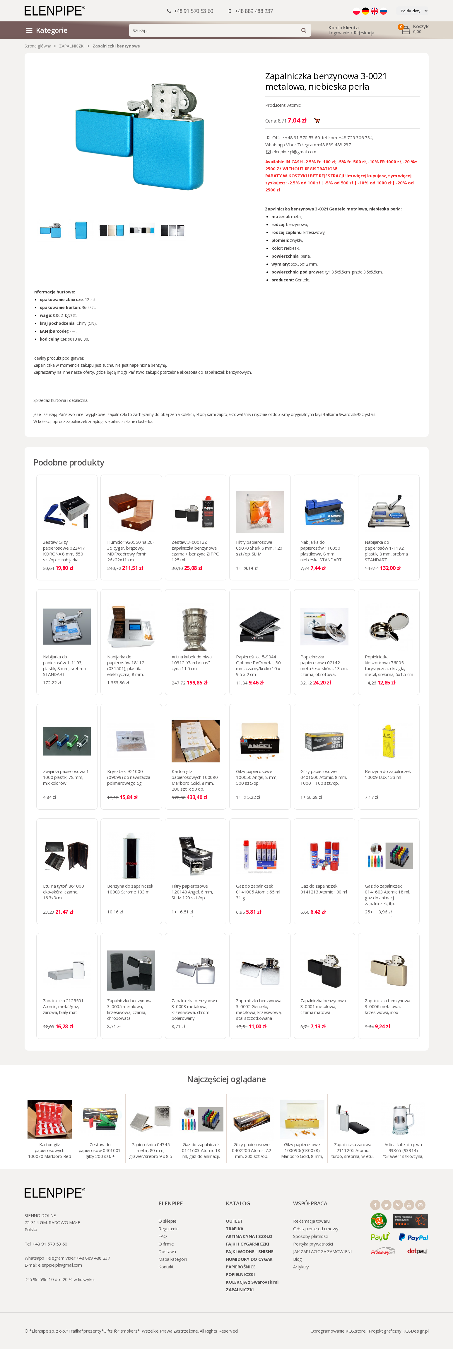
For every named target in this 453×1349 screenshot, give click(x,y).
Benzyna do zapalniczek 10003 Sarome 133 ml (130, 889)
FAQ (162, 1236)
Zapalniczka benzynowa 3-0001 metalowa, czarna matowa (323, 1006)
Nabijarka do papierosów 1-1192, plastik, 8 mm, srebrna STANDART (386, 551)
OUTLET (234, 1221)
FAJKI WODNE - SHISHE (249, 1251)
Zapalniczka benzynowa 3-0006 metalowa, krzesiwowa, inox (387, 1006)
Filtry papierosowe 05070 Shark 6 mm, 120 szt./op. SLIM (259, 548)
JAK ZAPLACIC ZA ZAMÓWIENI (322, 1251)
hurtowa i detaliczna (69, 400)
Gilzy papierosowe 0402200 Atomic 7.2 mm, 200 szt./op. (251, 1150)
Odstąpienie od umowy (315, 1228)
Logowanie (339, 32)
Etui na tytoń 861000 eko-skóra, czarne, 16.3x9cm (63, 892)
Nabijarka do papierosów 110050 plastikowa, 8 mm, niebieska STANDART (321, 551)
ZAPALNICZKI (72, 46)
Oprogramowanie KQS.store (338, 1331)
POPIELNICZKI (240, 1274)
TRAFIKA (234, 1228)
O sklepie (167, 1221)
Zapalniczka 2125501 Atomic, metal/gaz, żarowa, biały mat (63, 1006)
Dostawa (167, 1251)
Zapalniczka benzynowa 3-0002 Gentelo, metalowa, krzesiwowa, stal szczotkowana (259, 1009)
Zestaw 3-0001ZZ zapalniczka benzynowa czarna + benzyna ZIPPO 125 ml (195, 551)
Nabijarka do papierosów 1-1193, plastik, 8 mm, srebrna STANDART (64, 665)
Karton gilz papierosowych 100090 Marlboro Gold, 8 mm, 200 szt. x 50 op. (195, 780)
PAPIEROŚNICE (240, 1267)
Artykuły (301, 1267)
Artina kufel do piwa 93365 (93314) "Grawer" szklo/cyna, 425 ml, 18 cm (403, 1150)
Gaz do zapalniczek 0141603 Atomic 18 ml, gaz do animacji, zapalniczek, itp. (387, 894)
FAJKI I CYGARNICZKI (247, 1244)
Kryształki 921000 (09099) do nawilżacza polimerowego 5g (128, 777)
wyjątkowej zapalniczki (106, 414)
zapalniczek (76, 421)
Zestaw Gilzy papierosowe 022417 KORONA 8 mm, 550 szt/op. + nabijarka (64, 551)
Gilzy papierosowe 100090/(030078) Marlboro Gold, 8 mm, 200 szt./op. (302, 1150)
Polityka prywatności (313, 1244)
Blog (297, 1259)
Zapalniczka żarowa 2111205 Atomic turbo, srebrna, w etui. (352, 1150)
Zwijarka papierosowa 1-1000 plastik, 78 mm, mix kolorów (67, 777)
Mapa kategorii (172, 1259)
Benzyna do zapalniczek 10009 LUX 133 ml (388, 774)
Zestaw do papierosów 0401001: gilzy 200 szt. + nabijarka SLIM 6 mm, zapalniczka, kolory (100, 1150)
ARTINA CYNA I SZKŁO (249, 1236)
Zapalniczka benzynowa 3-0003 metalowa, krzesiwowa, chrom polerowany (194, 1009)
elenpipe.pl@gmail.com (294, 151)
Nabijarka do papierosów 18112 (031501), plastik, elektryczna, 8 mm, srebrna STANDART (126, 668)
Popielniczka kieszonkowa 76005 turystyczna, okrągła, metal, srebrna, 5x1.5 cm (389, 665)
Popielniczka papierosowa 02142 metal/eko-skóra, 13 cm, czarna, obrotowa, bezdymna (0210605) (324, 668)
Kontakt (166, 1267)
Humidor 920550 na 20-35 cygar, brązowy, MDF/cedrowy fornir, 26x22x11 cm (130, 551)
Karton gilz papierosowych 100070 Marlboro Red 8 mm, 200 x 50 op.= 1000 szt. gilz (49, 1150)
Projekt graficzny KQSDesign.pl (399, 1331)
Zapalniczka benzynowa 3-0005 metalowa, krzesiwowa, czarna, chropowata (130, 1009)
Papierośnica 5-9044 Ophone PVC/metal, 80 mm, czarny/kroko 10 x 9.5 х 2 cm (258, 665)
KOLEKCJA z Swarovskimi (252, 1282)
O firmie (166, 1244)
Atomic (293, 105)
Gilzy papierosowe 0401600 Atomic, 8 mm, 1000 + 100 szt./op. (323, 777)
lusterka (145, 421)
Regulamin (168, 1228)
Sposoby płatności (310, 1236)
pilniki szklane (123, 421)
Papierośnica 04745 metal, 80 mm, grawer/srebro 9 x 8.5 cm (150, 1150)
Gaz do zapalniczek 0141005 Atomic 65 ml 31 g (258, 892)
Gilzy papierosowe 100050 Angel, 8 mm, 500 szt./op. (256, 777)
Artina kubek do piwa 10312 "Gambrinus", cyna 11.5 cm (191, 662)
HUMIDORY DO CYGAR (249, 1259)
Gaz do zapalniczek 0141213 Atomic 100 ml (323, 889)
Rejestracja (364, 32)
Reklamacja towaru (311, 1221)
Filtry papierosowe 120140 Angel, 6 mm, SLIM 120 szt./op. (192, 892)
